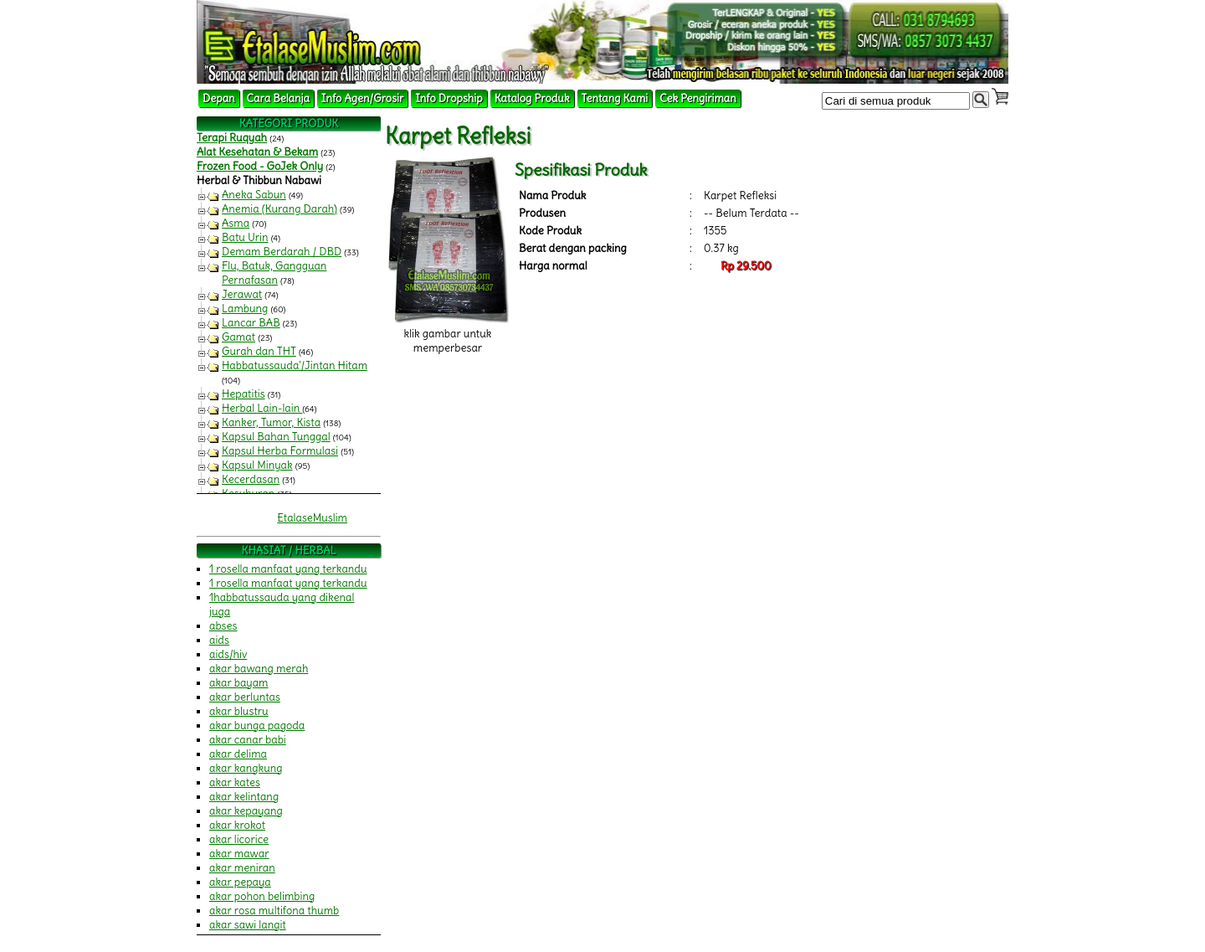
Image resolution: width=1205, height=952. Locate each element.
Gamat (238, 337)
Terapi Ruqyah (232, 138)
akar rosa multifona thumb (274, 910)
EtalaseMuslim (312, 518)
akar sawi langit (247, 925)
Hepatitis (243, 394)
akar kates (234, 782)
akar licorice (239, 839)
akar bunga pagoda (257, 725)
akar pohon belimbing (262, 896)
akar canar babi (247, 740)
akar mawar (239, 854)
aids (219, 640)
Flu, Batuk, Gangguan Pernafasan (274, 273)
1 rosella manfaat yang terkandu (288, 569)
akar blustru (239, 711)
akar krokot (237, 825)
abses (223, 626)
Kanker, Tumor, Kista (271, 422)
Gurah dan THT (259, 351)
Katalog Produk (532, 98)
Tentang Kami (615, 98)
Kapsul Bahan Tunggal (276, 437)
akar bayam (239, 683)
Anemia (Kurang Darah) (279, 209)
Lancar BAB (251, 323)
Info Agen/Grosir (362, 98)
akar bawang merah (258, 668)
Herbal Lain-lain (262, 408)
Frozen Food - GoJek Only (260, 166)
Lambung (245, 308)
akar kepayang (246, 811)
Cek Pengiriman (697, 98)
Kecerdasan (250, 479)
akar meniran (242, 868)
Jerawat (242, 294)
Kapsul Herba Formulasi (280, 451)
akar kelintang (244, 797)
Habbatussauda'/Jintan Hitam (294, 365)
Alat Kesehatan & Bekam (257, 152)
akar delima (238, 754)
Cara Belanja (278, 98)
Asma (235, 223)
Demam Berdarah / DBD (281, 251)
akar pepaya (240, 882)
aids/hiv (228, 654)
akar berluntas (244, 697)
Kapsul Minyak (257, 465)
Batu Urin (245, 237)
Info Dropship (448, 98)
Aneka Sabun (254, 195)
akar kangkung (246, 768)
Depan (219, 98)
